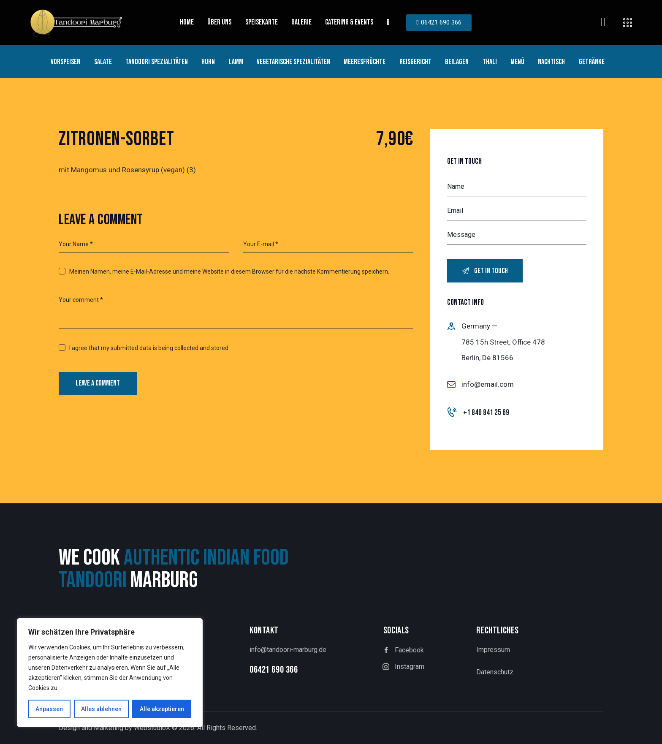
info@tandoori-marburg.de (288, 650)
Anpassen (49, 709)
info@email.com (487, 384)
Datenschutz (494, 672)
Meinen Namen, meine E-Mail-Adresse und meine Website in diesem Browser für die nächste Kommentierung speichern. (229, 271)
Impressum (493, 650)
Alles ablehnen (101, 709)
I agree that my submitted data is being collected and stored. (149, 348)
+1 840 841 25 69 (486, 413)
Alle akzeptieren (162, 709)
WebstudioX (152, 728)
